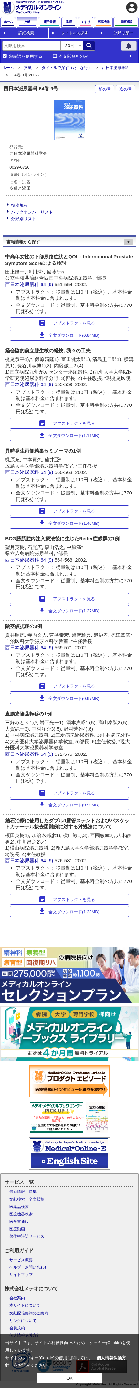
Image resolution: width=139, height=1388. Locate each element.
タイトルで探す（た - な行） (67, 67)
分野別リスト (23, 218)
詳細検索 (26, 33)
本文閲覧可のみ (73, 56)
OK (69, 1378)
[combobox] (31, 46)
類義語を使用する (25, 56)
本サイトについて (24, 1305)
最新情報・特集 (23, 1191)
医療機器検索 (21, 1214)
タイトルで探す (74, 33)
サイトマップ (21, 1275)
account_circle (132, 7)
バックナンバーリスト (32, 212)
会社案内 (17, 1298)
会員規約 (17, 1328)
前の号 (104, 89)
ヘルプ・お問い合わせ (28, 1267)
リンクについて (23, 1320)
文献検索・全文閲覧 (26, 1199)
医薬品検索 (19, 1206)
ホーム (8, 67)
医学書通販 (19, 1221)
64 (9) (47, 284)
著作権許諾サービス (26, 1236)
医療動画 (17, 1229)
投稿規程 (19, 205)
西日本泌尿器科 (115, 67)
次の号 (125, 89)
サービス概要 (21, 1260)
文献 (28, 67)
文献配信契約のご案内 (28, 1313)
